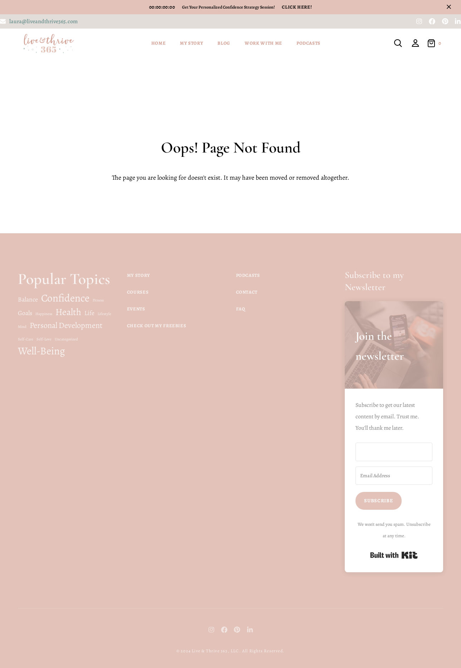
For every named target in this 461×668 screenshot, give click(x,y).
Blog (223, 43)
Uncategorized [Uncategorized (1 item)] (66, 339)
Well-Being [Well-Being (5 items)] (41, 351)
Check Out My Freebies (156, 326)
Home (158, 43)
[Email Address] (393, 476)
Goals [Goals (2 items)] (25, 313)
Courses (138, 292)
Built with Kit (394, 555)
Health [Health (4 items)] (68, 312)
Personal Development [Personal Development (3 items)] (66, 325)
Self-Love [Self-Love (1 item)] (44, 339)
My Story (191, 43)
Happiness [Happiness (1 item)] (43, 313)
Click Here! (297, 7)
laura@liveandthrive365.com (43, 21)
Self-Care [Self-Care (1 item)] (25, 339)
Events (136, 309)
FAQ (240, 309)
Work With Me (263, 43)
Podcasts (308, 43)
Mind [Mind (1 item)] (22, 326)
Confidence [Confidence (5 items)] (65, 298)
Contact (247, 292)
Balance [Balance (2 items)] (28, 299)
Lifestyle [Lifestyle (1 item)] (104, 313)
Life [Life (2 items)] (89, 313)
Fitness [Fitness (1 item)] (98, 300)
